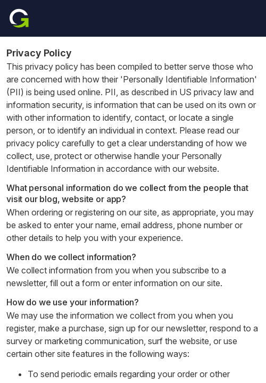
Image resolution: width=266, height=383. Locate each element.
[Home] (19, 18)
